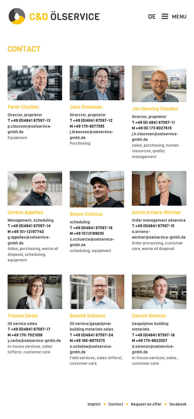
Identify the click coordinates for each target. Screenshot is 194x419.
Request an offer (146, 404)
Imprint (94, 404)
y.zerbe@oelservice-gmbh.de (34, 340)
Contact (115, 404)
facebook (177, 404)
